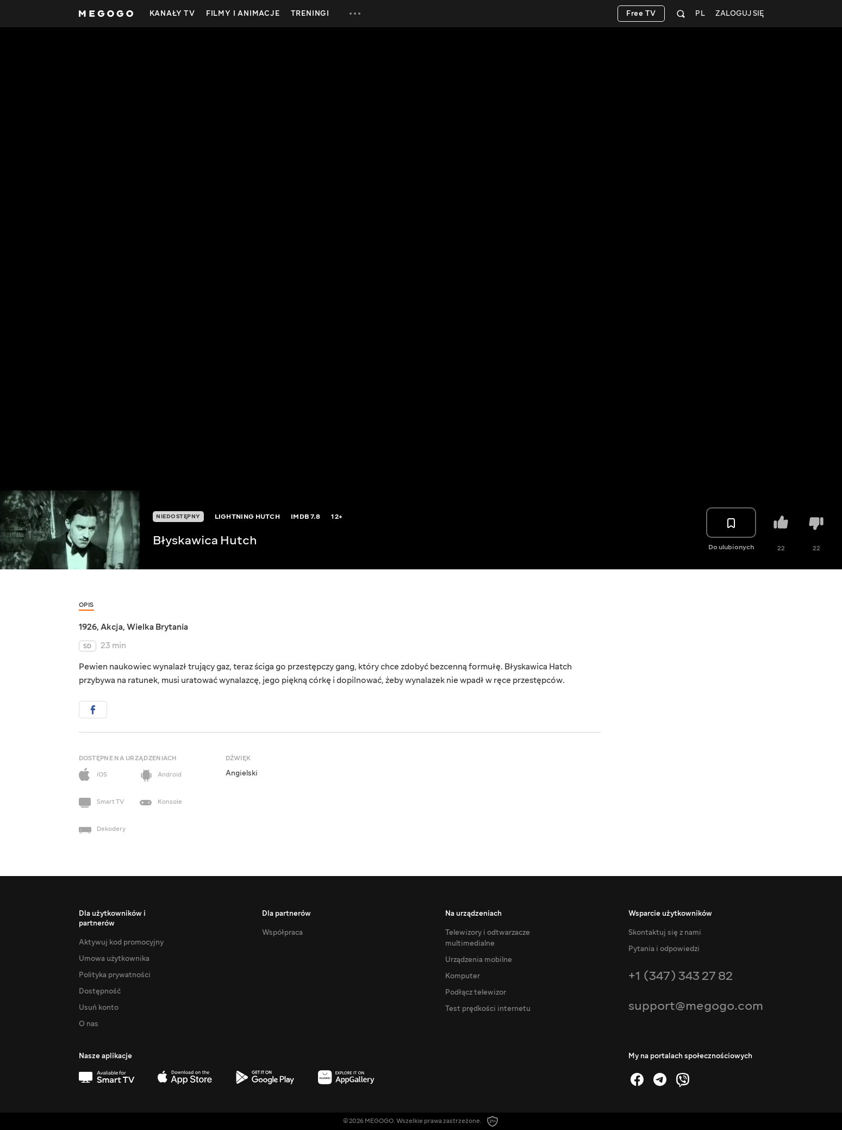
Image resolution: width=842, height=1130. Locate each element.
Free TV (641, 13)
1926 (88, 627)
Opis (86, 605)
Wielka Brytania (157, 627)
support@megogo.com (695, 1005)
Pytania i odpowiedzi (664, 949)
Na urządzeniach (473, 913)
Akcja (112, 627)
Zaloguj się (739, 13)
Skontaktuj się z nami (664, 932)
